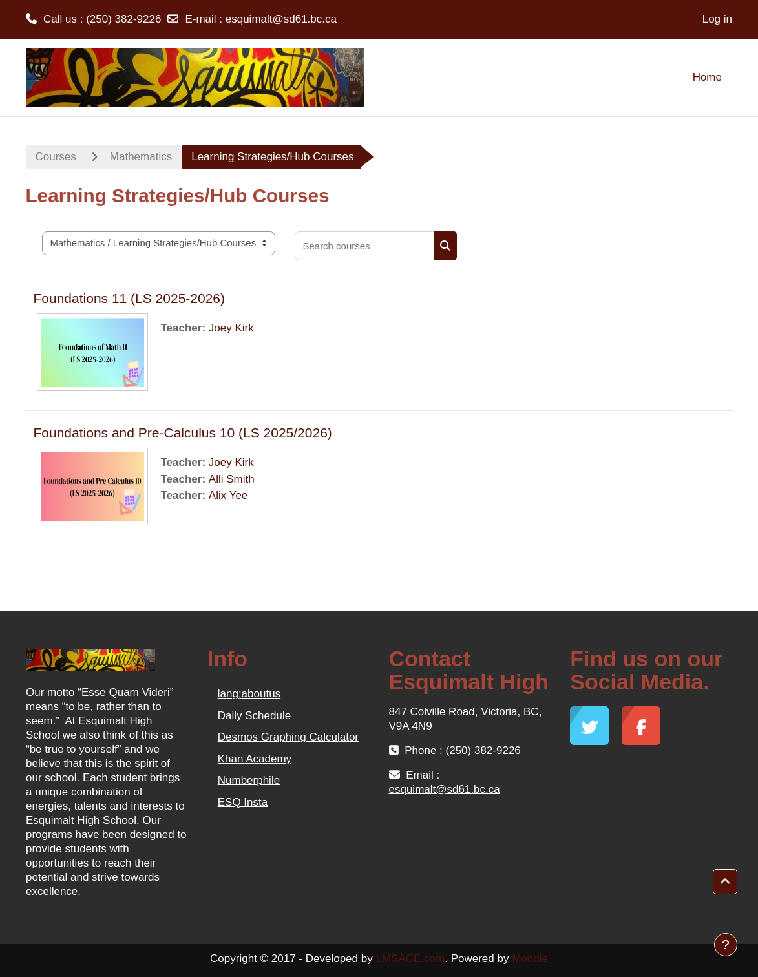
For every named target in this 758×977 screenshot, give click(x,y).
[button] (725, 881)
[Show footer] (725, 944)
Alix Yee (228, 495)
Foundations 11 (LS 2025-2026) (130, 298)
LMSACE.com (410, 958)
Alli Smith (232, 479)
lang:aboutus (249, 694)
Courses (56, 157)
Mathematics (141, 157)
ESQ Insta (243, 802)
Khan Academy (254, 759)
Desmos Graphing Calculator (288, 737)
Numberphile (249, 780)
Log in (717, 19)
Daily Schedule (254, 715)
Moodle (530, 958)
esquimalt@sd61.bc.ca (281, 19)
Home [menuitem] (707, 77)
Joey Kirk (231, 328)
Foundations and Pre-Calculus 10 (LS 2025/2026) (183, 432)
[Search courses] (364, 245)
